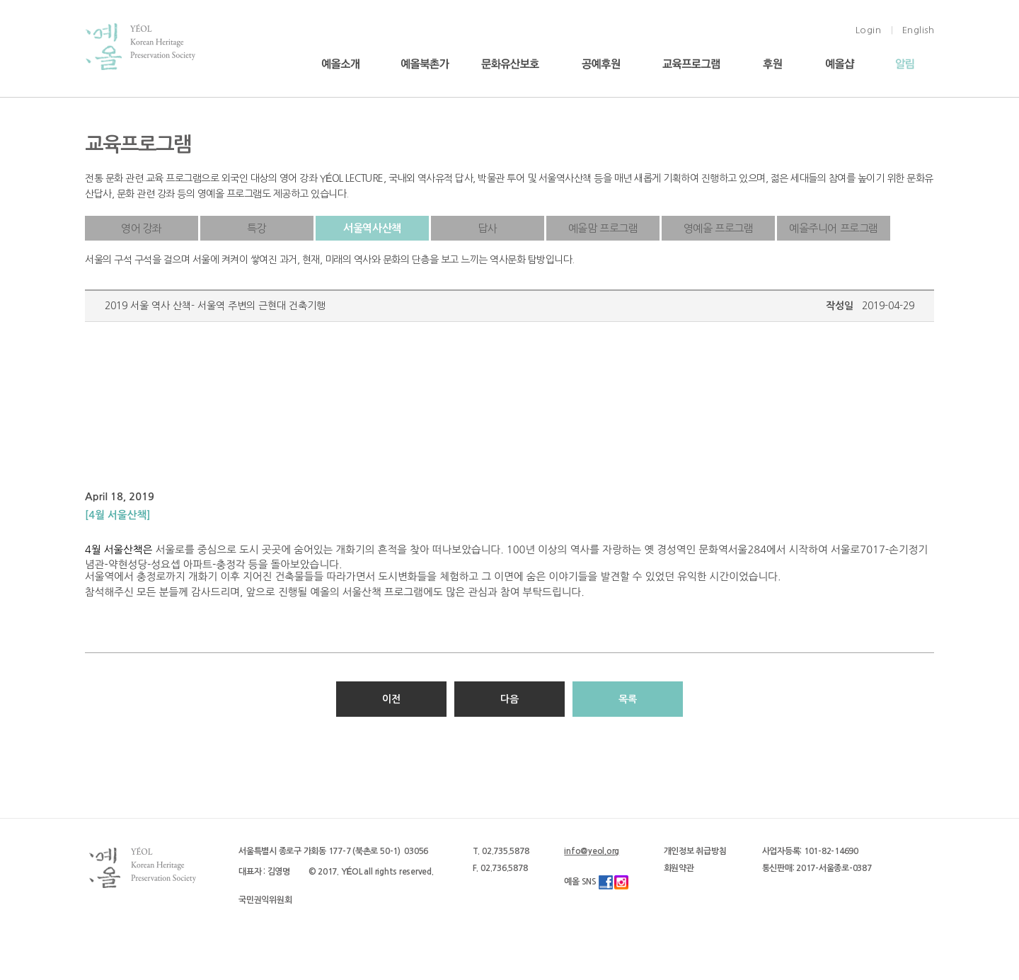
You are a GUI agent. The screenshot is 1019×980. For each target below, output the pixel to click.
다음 (509, 699)
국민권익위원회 (265, 900)
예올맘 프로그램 (603, 228)
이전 (391, 699)
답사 (487, 228)
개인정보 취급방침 (695, 851)
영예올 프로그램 (719, 228)
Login (869, 30)
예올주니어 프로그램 (833, 228)
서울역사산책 (372, 228)
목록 (627, 699)
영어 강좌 (141, 228)
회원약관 (679, 868)
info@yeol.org (591, 851)
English (918, 30)
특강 (256, 228)
